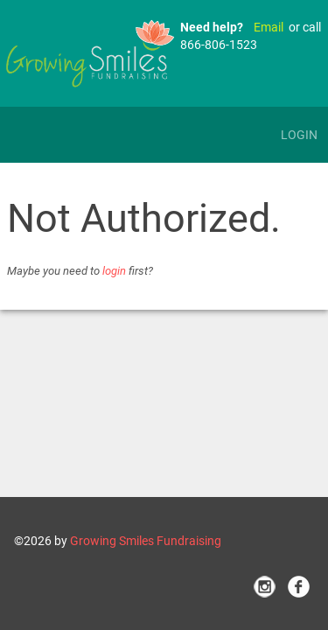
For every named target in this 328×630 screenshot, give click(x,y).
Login (299, 135)
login (114, 270)
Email (268, 27)
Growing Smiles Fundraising (145, 541)
